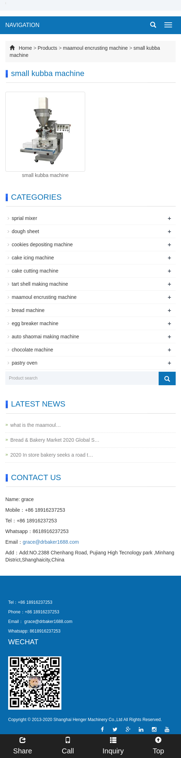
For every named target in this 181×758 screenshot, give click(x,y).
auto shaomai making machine (45, 336)
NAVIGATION (22, 25)
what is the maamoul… (35, 425)
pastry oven (24, 363)
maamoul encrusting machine (96, 48)
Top (158, 745)
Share (22, 745)
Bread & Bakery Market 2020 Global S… (54, 440)
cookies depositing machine (42, 244)
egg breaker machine (35, 323)
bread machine (28, 310)
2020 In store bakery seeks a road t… (51, 455)
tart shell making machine (40, 284)
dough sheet (25, 231)
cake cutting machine (35, 271)
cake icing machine (33, 257)
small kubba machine (45, 175)
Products (47, 48)
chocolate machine (32, 350)
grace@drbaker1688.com (51, 542)
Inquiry (113, 745)
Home (25, 48)
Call (68, 745)
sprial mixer (24, 218)
